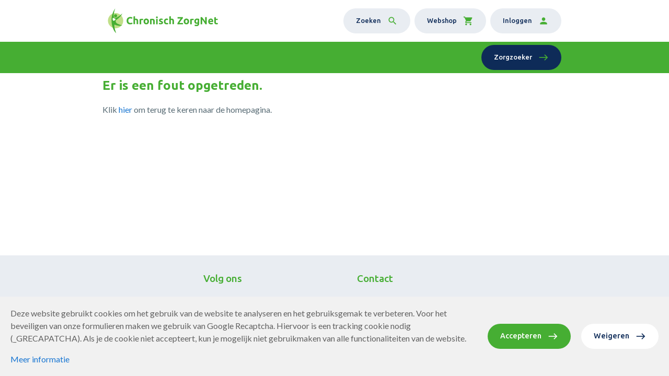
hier (125, 109)
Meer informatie (40, 359)
